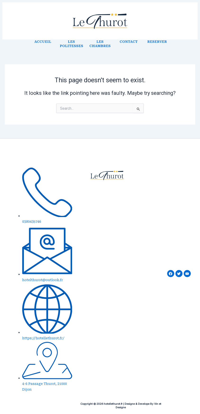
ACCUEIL (42, 42)
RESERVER (157, 42)
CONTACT (129, 42)
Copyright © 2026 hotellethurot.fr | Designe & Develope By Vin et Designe (120, 405)
